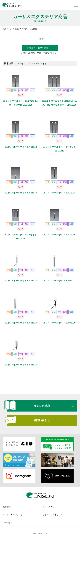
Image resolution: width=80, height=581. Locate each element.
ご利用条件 (8, 564)
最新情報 (7, 549)
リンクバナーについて (12, 557)
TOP (4, 29)
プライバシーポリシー (52, 557)
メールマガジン (49, 549)
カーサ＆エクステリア (18, 29)
